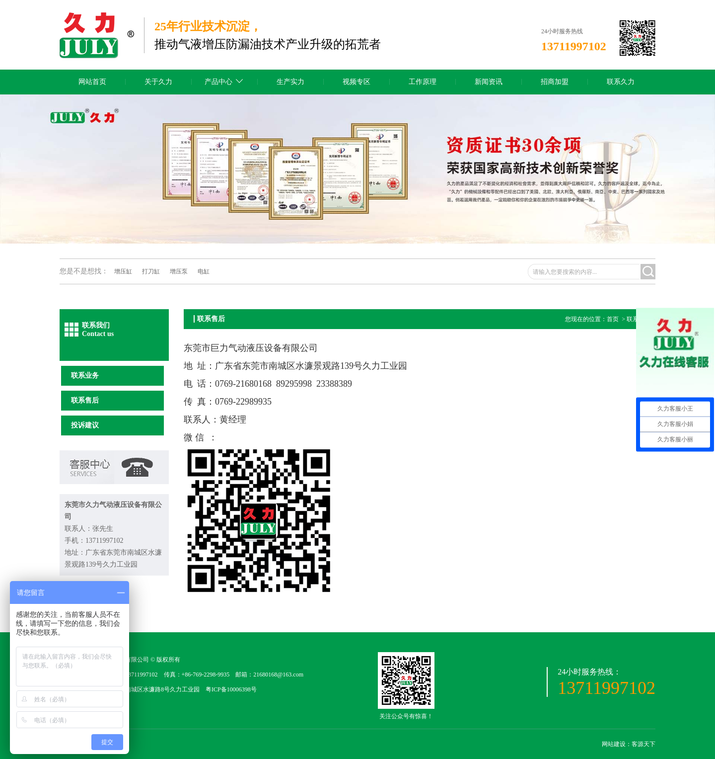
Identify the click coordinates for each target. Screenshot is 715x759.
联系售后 (85, 400)
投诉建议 (85, 425)
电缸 (204, 271)
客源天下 (643, 744)
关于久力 (158, 81)
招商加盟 (555, 81)
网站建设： (617, 744)
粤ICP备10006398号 (231, 689)
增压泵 (179, 271)
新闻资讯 (488, 81)
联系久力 (621, 81)
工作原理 (422, 81)
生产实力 (290, 81)
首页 (613, 319)
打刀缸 (151, 271)
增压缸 (123, 271)
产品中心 (218, 81)
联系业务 (85, 375)
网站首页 (92, 81)
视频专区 (356, 81)
